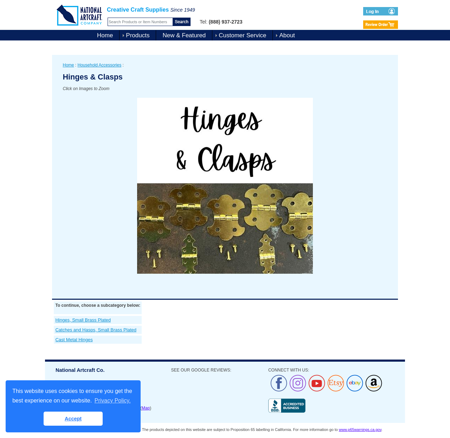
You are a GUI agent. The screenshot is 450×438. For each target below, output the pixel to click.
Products (137, 35)
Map (146, 408)
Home (105, 35)
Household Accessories (100, 65)
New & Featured (184, 35)
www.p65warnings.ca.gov (360, 429)
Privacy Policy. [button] (113, 401)
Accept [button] (73, 418)
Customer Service (242, 35)
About (287, 35)
